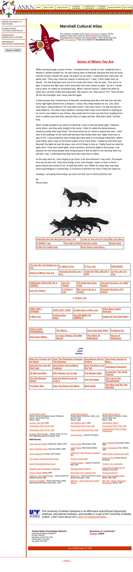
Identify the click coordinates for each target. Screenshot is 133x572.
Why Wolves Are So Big (65, 373)
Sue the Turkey (66, 284)
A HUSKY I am (44, 243)
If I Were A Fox (66, 266)
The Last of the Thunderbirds (113, 379)
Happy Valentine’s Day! (38, 449)
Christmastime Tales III (111, 414)
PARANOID (117, 266)
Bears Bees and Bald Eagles (113, 476)
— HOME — (66, 561)
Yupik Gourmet (76, 435)
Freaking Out (117, 330)
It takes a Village (77, 463)
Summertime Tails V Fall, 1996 (83, 426)
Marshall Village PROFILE (81, 469)
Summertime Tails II (78, 423)
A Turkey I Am (80, 298)
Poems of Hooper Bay (79, 459)
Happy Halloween (36, 454)
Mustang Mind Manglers (38, 434)
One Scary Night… (39, 337)
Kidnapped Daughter (116, 367)
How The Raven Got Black (66, 386)
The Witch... (62, 330)
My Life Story (116, 239)
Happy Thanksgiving (110, 448)
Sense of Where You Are (42, 273)
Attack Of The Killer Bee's (116, 316)
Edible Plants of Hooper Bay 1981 (115, 454)
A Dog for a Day (89, 243)
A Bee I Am (35, 316)
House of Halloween (116, 336)
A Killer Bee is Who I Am (86, 310)
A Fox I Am (90, 266)
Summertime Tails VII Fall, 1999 (41, 430)
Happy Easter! (76, 444)
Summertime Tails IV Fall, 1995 (41, 426)
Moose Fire (75, 476)
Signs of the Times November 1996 (84, 430)
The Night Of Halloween (93, 336)
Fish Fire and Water (37, 481)
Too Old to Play (72, 243)
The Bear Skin (37, 386)
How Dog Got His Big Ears (50, 239)
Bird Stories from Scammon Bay (83, 473)
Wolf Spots (90, 386)
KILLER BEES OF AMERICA (82, 316)
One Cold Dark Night (97, 330)
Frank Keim (94, 34)
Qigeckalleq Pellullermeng (112, 468)
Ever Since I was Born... (93, 247)
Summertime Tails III (110, 423)
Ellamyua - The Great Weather (41, 476)
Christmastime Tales (37, 414)
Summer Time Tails (37, 423)
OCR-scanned (70, 40)
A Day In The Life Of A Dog (94, 239)
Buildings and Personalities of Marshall (44, 469)
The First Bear (92, 379)
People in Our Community (112, 464)
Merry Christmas (108, 443)
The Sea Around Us (110, 473)
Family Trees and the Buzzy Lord (42, 464)
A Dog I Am (70, 239)
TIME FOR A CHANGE (36, 310)
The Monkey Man (93, 373)
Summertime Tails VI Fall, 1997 (114, 426)
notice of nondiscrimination (92, 516)
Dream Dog (115, 243)
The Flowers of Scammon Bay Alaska (44, 459)
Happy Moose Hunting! (38, 444)
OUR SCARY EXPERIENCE (36, 330)
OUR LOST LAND (62, 310)
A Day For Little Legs (47, 247)
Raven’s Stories (35, 473)
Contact (94, 534)
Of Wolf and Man (38, 373)
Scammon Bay (108, 458)
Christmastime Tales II (79, 414)
